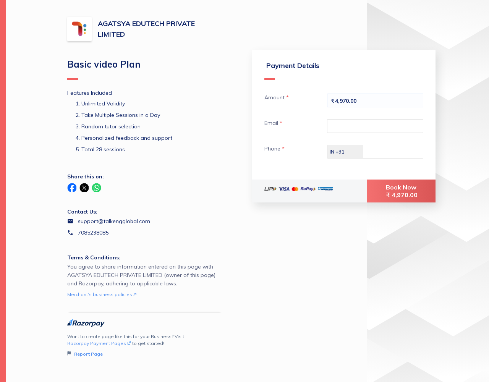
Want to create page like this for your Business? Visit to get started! (144, 345)
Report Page (85, 354)
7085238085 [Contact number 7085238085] (93, 232)
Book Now (402, 191)
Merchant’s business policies (101, 294)
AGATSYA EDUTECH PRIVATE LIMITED (146, 29)
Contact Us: (82, 211)
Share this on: (85, 176)
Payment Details (291, 70)
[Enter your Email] (375, 126)
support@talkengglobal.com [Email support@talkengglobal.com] (114, 221)
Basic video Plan (104, 69)
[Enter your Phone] (399, 151)
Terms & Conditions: (93, 257)
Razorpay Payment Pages (99, 343)
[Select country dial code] (345, 151)
